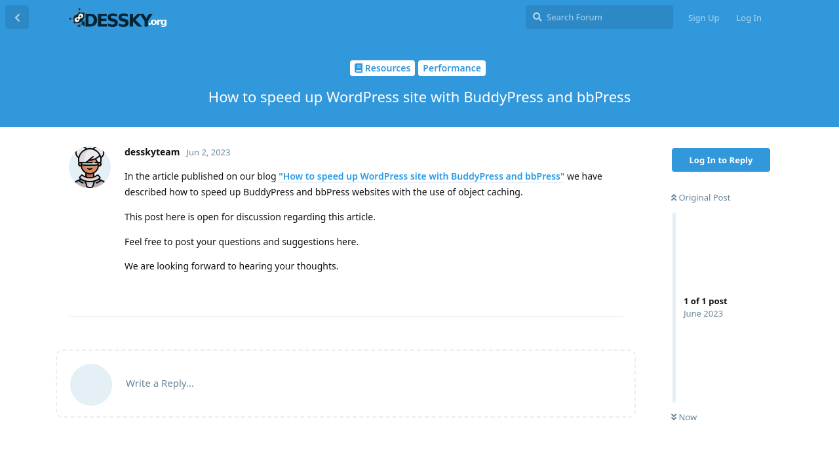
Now (684, 417)
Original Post (700, 197)
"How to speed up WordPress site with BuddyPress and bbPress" (421, 176)
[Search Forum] (599, 17)
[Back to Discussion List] (17, 17)
